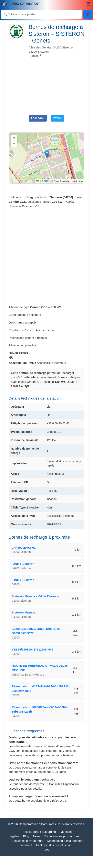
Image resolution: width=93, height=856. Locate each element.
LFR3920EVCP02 (24, 547)
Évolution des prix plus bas (54, 845)
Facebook (37, 118)
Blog (26, 836)
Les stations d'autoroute (27, 840)
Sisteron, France (23, 612)
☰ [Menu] (88, 4)
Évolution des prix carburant (62, 836)
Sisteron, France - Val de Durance (35, 596)
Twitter (57, 118)
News (36, 836)
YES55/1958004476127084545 (32, 649)
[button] (46, 154)
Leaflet (42, 181)
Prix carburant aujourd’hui (40, 831)
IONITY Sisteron (23, 563)
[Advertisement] (57, 84)
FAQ (46, 849)
